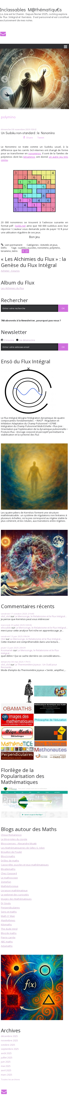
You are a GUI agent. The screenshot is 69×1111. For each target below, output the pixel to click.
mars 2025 (6, 1074)
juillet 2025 (6, 1057)
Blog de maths (9, 933)
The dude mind (9, 928)
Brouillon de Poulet (11, 852)
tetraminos (29, 156)
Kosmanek (7, 650)
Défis (4, 247)
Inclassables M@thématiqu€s (31, 9)
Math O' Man (8, 916)
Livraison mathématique (14, 890)
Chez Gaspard (9, 873)
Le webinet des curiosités (15, 894)
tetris (15, 251)
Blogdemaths (8, 869)
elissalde (6, 627)
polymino (55, 247)
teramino (6, 251)
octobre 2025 (8, 1044)
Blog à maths (8, 856)
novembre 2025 (9, 1040)
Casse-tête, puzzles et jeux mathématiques (25, 864)
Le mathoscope (9, 877)
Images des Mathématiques (16, 899)
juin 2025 (6, 1061)
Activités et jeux (48, 244)
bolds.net (20, 225)
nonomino (43, 247)
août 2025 (6, 1053)
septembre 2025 (10, 1049)
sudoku (22, 247)
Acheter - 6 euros (10, 270)
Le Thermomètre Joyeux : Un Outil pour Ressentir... (29, 666)
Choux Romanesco (11, 834)
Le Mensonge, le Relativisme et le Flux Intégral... (41, 616)
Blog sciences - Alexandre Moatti (18, 843)
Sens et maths (9, 911)
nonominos (34, 153)
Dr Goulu (6, 903)
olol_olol (5, 616)
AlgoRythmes (8, 920)
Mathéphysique (9, 886)
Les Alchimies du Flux (12, 288)
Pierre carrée (8, 937)
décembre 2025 (9, 1036)
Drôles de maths (10, 860)
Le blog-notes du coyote (14, 839)
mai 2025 (6, 1066)
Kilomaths (6, 924)
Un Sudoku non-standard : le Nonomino (28, 133)
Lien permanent (11, 244)
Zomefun (6, 881)
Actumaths (7, 946)
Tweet (40, 137)
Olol (3, 639)
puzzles (32, 247)
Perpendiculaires (10, 907)
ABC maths (7, 941)
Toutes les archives (10, 1079)
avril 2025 (6, 1070)
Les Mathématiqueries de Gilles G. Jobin (23, 847)
